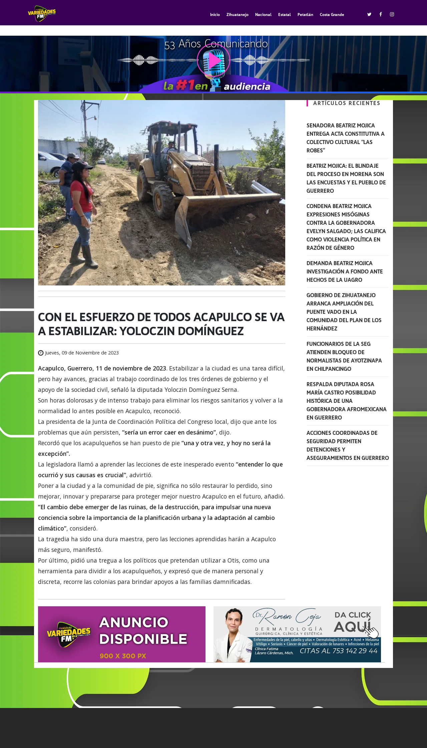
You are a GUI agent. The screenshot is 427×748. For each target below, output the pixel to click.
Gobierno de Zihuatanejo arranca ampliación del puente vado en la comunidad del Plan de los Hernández (344, 312)
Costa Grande (332, 14)
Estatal (284, 14)
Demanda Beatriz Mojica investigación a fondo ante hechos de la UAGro (345, 271)
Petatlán (305, 14)
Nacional (263, 14)
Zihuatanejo (238, 14)
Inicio (215, 14)
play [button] (213, 60)
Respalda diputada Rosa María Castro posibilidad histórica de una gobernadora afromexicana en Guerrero (347, 401)
